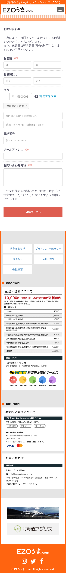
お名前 (8, 58)
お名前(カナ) (12, 74)
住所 (6, 90)
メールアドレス (13, 149)
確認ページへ (33, 212)
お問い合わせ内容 (15, 165)
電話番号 (9, 133)
